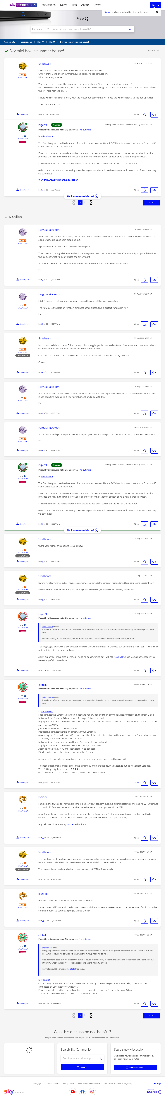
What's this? (23, 77)
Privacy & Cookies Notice (72, 1084)
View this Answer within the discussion (58, 179)
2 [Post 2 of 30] (42, 280)
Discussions (48, 4)
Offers (97, 4)
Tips (74, 4)
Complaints (108, 1084)
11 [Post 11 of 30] (43, 783)
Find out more (84, 130)
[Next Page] (91, 202)
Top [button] (159, 1083)
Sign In (155, 5)
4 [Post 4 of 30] (42, 372)
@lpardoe (46, 948)
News (63, 4)
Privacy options (38, 1084)
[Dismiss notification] (157, 12)
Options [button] (151, 50)
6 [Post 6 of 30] (42, 451)
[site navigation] (6, 5)
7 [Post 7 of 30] (42, 190)
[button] (156, 63)
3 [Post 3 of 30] (42, 324)
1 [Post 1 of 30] (42, 114)
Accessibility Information (93, 1084)
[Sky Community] (23, 5)
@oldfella (118, 657)
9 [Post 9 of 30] (42, 600)
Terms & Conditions (53, 1084)
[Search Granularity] (41, 29)
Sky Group (128, 1084)
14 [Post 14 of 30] (43, 921)
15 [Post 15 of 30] (43, 1004)
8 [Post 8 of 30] (42, 562)
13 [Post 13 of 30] (43, 879)
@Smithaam (47, 136)
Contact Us (118, 1084)
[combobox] (88, 29)
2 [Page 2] (84, 202)
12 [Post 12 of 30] (43, 838)
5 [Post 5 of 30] (42, 413)
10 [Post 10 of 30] (43, 670)
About (85, 4)
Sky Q (82, 18)
